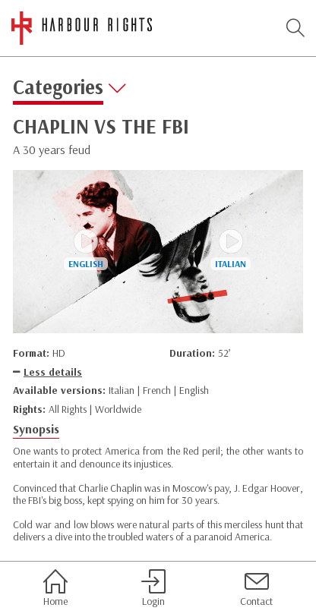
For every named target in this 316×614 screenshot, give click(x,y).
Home (55, 588)
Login (153, 588)
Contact (256, 588)
